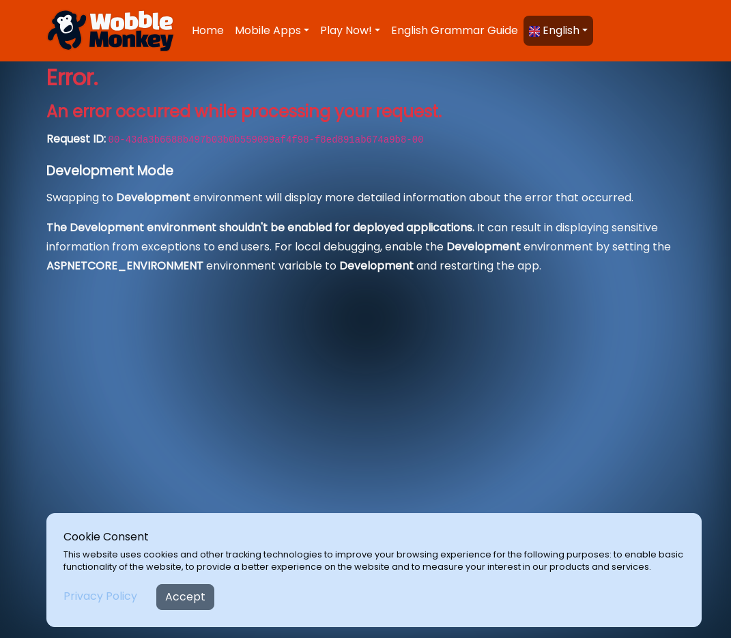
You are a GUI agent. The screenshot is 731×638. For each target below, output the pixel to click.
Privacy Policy (100, 596)
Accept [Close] (185, 597)
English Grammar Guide (454, 30)
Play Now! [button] (346, 30)
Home (208, 30)
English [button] (554, 30)
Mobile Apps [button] (268, 30)
